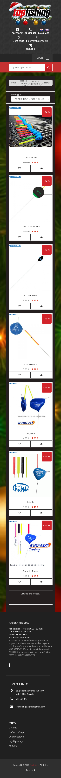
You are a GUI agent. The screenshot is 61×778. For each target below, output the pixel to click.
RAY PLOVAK (30, 364)
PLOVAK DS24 (30, 295)
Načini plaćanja (17, 732)
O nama (13, 727)
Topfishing (34, 765)
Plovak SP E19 (30, 157)
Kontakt (13, 745)
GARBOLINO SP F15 (30, 226)
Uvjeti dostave (16, 736)
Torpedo (30, 433)
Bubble (30, 502)
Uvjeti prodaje (16, 741)
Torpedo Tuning (30, 571)
